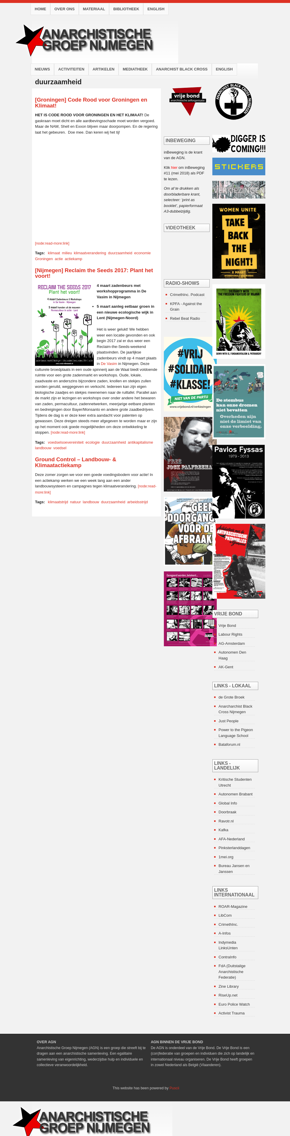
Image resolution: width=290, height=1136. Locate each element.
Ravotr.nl (226, 821)
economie (142, 253)
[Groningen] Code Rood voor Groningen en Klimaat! (91, 103)
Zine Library (229, 986)
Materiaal (94, 9)
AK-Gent (226, 667)
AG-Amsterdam (232, 643)
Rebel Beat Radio (185, 318)
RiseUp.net (228, 995)
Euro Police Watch (234, 1004)
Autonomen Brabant (236, 794)
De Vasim (109, 363)
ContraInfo (227, 957)
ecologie (93, 442)
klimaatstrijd (58, 502)
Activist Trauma (232, 1013)
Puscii (174, 1088)
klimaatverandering (90, 253)
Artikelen (103, 69)
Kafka (223, 830)
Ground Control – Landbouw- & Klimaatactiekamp (75, 462)
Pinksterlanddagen (234, 848)
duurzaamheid (120, 253)
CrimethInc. (228, 924)
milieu (67, 253)
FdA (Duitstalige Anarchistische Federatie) (232, 972)
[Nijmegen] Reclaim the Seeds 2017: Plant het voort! (94, 273)
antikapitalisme (140, 442)
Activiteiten (71, 69)
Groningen (44, 259)
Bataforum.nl (229, 744)
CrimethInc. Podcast (187, 294)
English (155, 9)
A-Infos (225, 933)
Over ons (64, 9)
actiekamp (73, 259)
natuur (75, 502)
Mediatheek (135, 69)
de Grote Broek (231, 697)
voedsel (59, 448)
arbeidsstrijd (137, 502)
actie (59, 259)
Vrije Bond (227, 625)
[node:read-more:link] (52, 243)
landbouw (43, 448)
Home (40, 9)
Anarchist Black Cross (182, 69)
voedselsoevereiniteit (66, 442)
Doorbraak (227, 812)
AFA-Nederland (232, 839)
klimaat (54, 253)
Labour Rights (230, 634)
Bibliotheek (126, 9)
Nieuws (42, 69)
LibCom (225, 915)
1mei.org (226, 857)
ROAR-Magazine (233, 906)
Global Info (228, 803)
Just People (229, 721)
